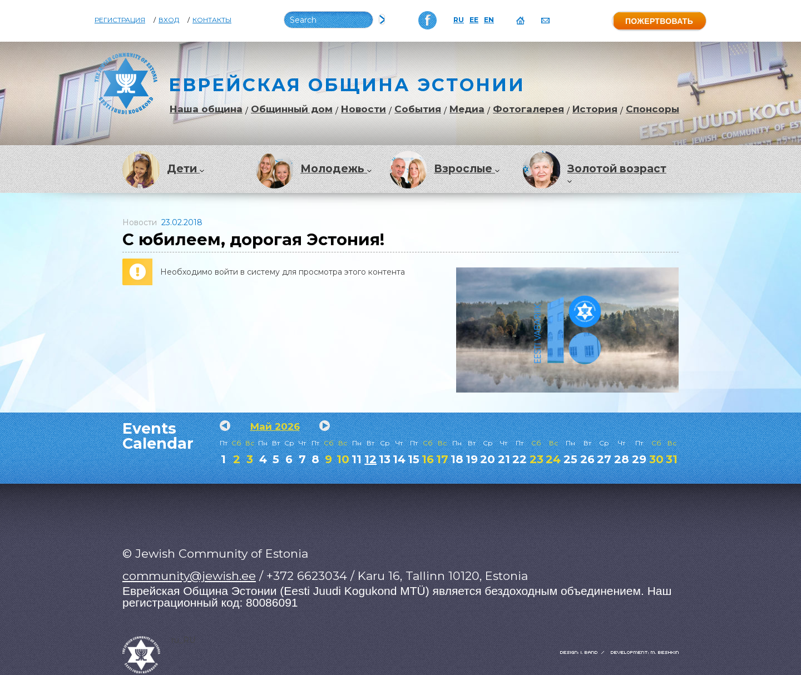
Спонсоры (652, 109)
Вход (169, 20)
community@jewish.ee (189, 576)
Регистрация (120, 20)
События (417, 109)
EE (473, 20)
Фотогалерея (528, 109)
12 (370, 459)
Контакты (211, 20)
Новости (363, 109)
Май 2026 (275, 426)
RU (458, 20)
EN (489, 20)
